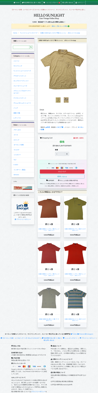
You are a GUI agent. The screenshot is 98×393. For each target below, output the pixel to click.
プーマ (16, 135)
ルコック (16, 140)
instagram (89, 334)
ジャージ (16, 61)
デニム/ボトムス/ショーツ (22, 103)
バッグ (16, 108)
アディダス (17, 130)
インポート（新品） (20, 170)
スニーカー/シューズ (20, 86)
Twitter (74, 334)
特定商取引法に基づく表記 (51, 338)
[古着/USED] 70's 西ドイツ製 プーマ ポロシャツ (49, 319)
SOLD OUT (62, 172)
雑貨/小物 (17, 113)
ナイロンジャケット (20, 98)
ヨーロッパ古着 (19, 145)
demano (16, 174)
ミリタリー (17, 155)
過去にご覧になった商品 (60, 26)
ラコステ (16, 150)
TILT (15, 160)
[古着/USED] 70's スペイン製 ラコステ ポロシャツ (76, 319)
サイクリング (18, 66)
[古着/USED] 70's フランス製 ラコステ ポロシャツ (76, 229)
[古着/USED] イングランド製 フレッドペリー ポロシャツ (49, 229)
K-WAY (16, 165)
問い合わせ (62, 176)
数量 (56, 150)
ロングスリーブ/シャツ (21, 81)
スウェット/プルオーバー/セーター (22, 92)
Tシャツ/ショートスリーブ (22, 71)
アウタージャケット (20, 76)
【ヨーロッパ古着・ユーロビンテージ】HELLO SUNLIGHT (20, 338)
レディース (17, 118)
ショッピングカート (70, 338)
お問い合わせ (49, 340)
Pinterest (81, 334)
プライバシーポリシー (23, 219)
